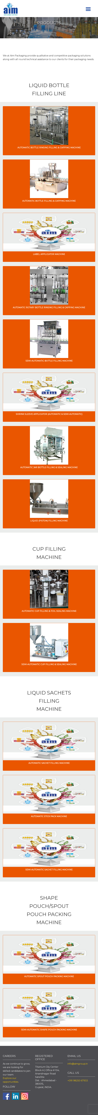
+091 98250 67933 (78, 1080)
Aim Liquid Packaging (10, 9)
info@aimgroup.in (78, 1063)
